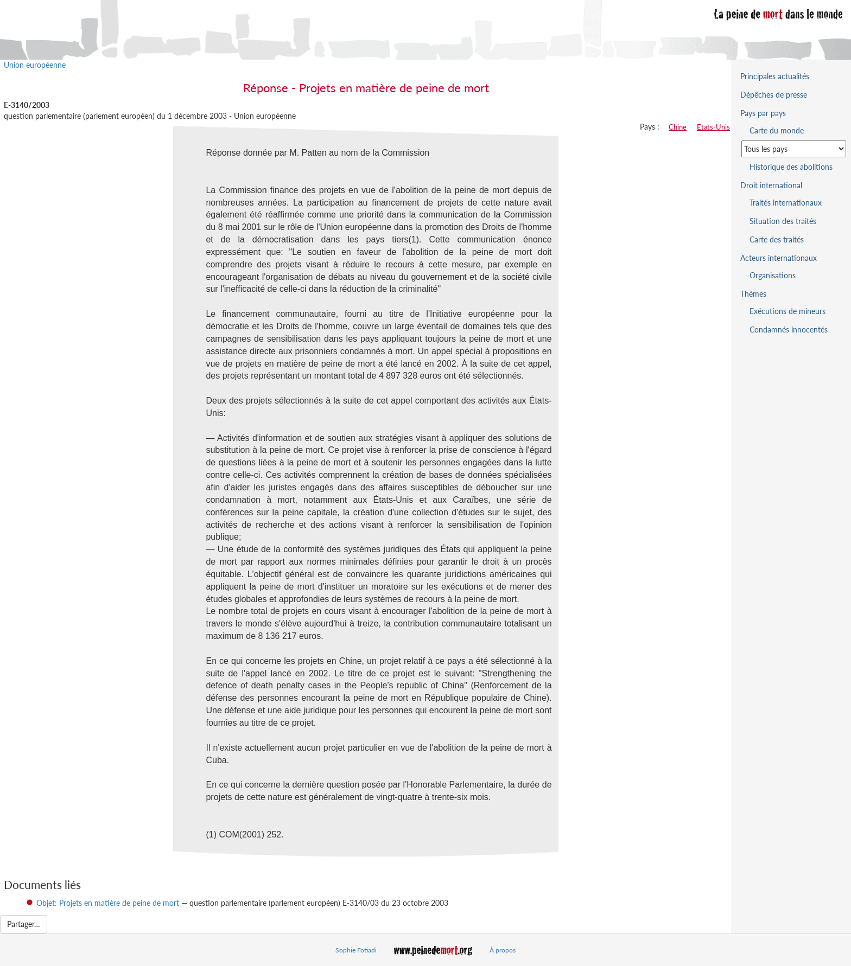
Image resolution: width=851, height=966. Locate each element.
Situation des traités (783, 221)
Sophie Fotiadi (356, 950)
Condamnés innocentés (789, 329)
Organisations (773, 275)
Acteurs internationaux (778, 258)
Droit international (771, 185)
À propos (503, 950)
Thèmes (753, 293)
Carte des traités (777, 239)
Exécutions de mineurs (787, 311)
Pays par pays (763, 113)
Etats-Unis (713, 127)
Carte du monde (777, 130)
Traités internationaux (786, 202)
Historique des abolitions (791, 166)
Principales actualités (774, 76)
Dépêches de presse (773, 94)
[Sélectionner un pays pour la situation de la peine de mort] (793, 148)
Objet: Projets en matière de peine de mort (107, 902)
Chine (678, 127)
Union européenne (35, 64)
